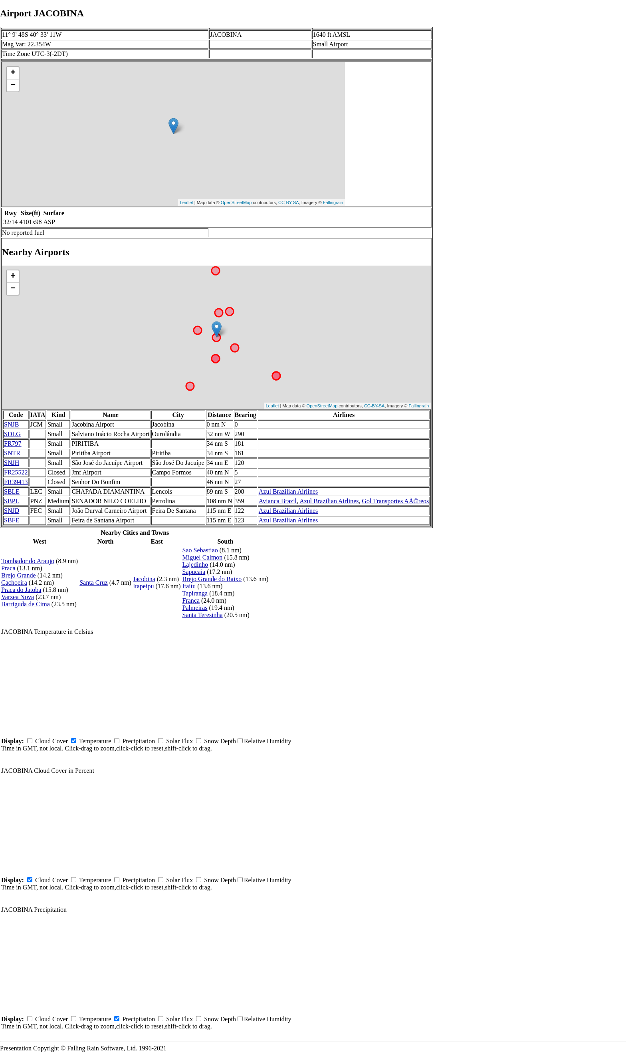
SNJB (11, 424)
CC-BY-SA (288, 202)
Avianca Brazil (278, 501)
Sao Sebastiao (200, 550)
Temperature (95, 741)
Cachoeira (14, 582)
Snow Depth (220, 741)
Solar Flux (179, 741)
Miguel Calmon (202, 557)
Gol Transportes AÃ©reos (395, 501)
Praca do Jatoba (21, 589)
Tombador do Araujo (27, 561)
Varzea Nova (17, 596)
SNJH (11, 462)
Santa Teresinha (202, 614)
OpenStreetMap (236, 202)
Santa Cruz (93, 582)
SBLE (12, 491)
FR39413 (16, 481)
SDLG (12, 434)
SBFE (11, 520)
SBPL (11, 501)
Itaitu (189, 586)
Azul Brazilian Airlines (288, 491)
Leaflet (186, 202)
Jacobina (144, 579)
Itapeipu (143, 586)
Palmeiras (194, 607)
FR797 (13, 443)
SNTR (12, 453)
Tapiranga (195, 593)
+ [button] (13, 73)
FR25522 (16, 472)
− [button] (13, 85)
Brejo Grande (18, 575)
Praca (8, 568)
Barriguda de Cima (25, 604)
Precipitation (138, 741)
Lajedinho (195, 564)
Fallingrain (333, 202)
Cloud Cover (51, 741)
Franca (191, 600)
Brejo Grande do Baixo (212, 579)
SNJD (11, 510)
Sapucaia (193, 571)
